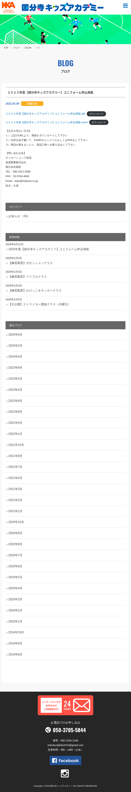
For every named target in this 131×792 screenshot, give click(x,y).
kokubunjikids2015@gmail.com (65, 745)
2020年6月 (15, 566)
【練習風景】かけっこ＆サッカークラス (35, 290)
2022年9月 (15, 400)
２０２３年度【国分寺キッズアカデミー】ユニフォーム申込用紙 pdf (45, 113)
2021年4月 (15, 477)
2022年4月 (15, 422)
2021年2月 (15, 500)
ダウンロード (96, 113)
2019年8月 (15, 654)
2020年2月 (15, 610)
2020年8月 (15, 544)
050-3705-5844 (69, 730)
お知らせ (32, 103)
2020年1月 (15, 621)
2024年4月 (15, 356)
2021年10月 (16, 444)
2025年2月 (15, 345)
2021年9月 (15, 456)
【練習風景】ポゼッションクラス (30, 263)
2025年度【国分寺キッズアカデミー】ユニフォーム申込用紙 (48, 249)
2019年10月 (16, 632)
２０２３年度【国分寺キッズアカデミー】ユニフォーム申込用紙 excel (47, 122)
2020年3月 (15, 599)
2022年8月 (15, 411)
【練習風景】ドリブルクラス (27, 276)
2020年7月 (15, 555)
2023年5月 (15, 378)
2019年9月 (15, 643)
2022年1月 (15, 433)
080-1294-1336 (69, 740)
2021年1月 (15, 511)
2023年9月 (15, 367)
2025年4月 (15, 334)
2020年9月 (15, 533)
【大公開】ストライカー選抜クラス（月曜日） (39, 304)
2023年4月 (15, 389)
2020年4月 (15, 588)
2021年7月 (15, 466)
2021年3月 (15, 489)
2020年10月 (16, 522)
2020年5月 (15, 577)
